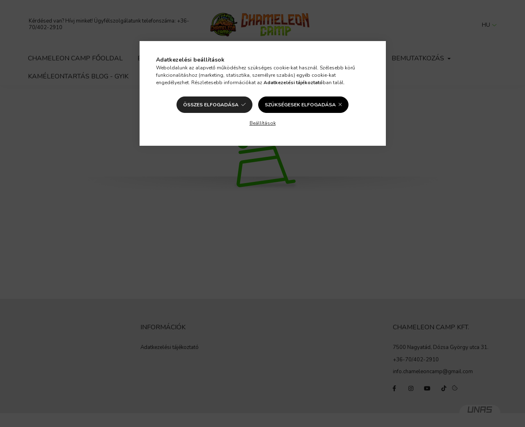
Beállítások (263, 123)
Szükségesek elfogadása (300, 104)
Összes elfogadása (210, 104)
